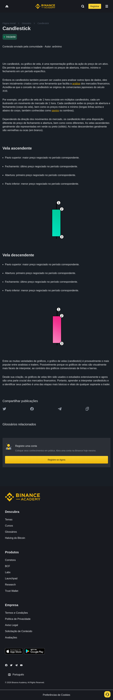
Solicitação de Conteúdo (18, 631)
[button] (107, 6)
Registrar (94, 6)
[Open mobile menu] (106, 6)
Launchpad (11, 578)
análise (76, 83)
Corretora (10, 560)
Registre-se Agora (56, 459)
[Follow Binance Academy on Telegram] (16, 665)
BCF (7, 566)
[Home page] (45, 6)
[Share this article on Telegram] (60, 409)
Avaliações (11, 637)
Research (10, 584)
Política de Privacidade (18, 619)
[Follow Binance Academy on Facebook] (6, 665)
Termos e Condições (16, 612)
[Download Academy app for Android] (34, 651)
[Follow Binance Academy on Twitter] (11, 665)
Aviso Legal (11, 625)
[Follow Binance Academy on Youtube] (21, 665)
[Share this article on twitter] (4, 409)
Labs (8, 572)
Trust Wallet (11, 591)
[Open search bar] (82, 6)
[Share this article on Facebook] (32, 409)
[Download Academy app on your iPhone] (14, 651)
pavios (55, 110)
